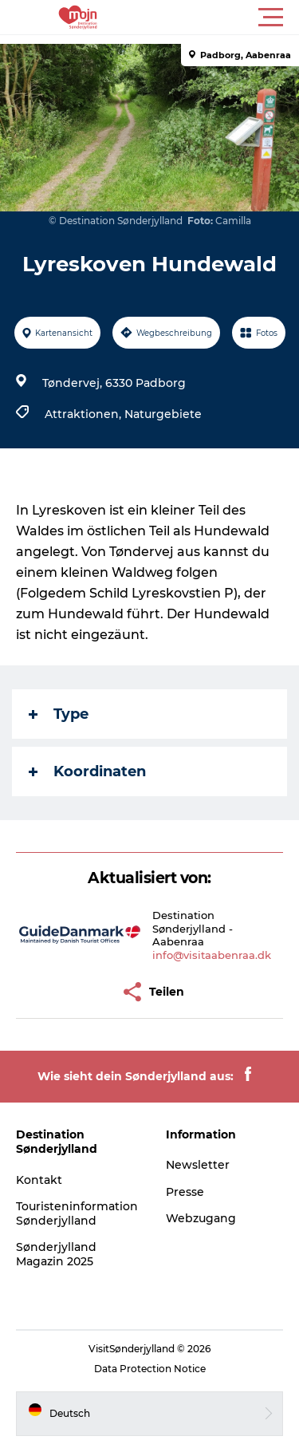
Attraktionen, (84, 414)
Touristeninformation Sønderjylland (77, 1213)
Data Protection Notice (150, 1369)
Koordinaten (87, 771)
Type (59, 714)
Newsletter (198, 1165)
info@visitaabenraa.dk (211, 955)
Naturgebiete (163, 414)
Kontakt (39, 1180)
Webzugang (201, 1218)
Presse (185, 1192)
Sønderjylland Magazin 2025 (56, 1254)
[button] (221, 17)
